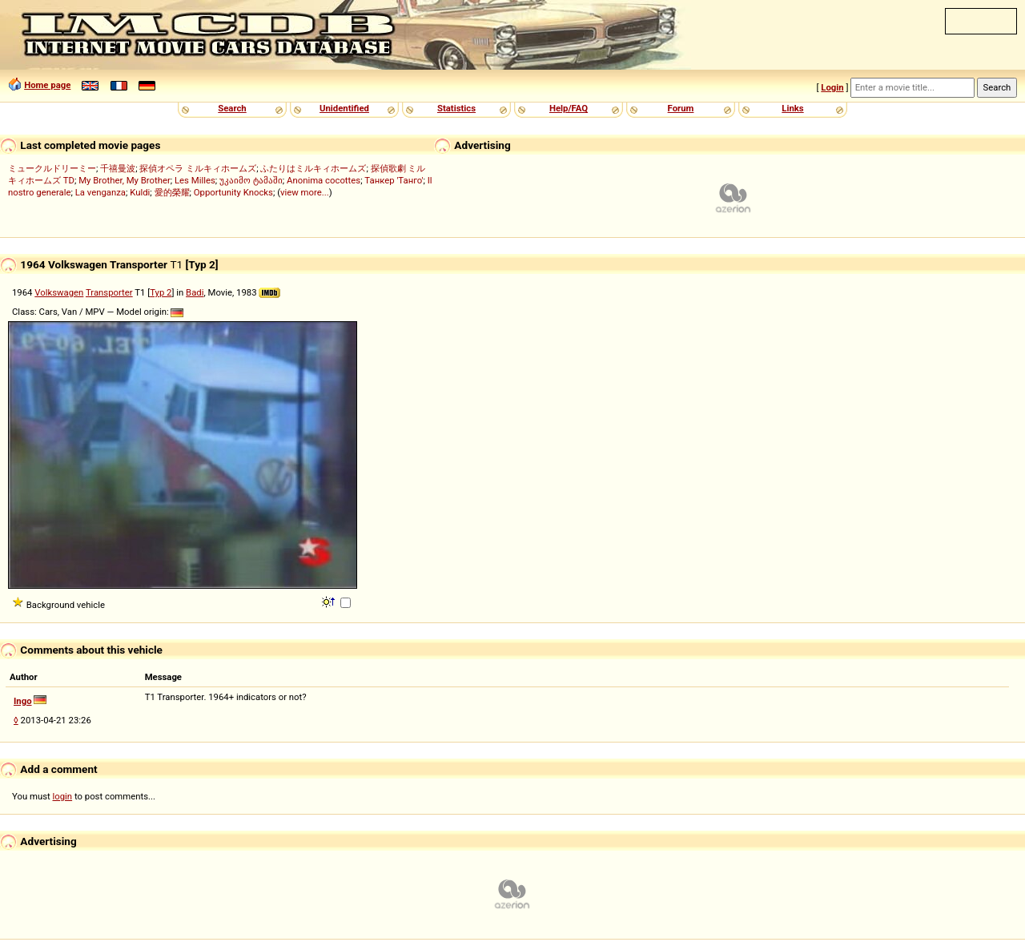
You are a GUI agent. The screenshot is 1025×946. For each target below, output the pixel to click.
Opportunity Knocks (233, 192)
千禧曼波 (117, 168)
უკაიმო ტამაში (251, 180)
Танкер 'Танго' (393, 180)
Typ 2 (160, 292)
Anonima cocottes (323, 180)
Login (832, 87)
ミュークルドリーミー (52, 168)
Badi (194, 292)
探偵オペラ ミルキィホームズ (197, 168)
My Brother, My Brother (124, 180)
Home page (47, 85)
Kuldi (140, 192)
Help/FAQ (568, 108)
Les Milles (195, 180)
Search (232, 108)
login (63, 796)
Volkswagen (58, 292)
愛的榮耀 (172, 192)
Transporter (109, 292)
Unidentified (344, 108)
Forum (681, 108)
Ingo (23, 700)
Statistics (456, 108)
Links (792, 108)
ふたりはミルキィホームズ (313, 168)
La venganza (100, 192)
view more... (304, 192)
